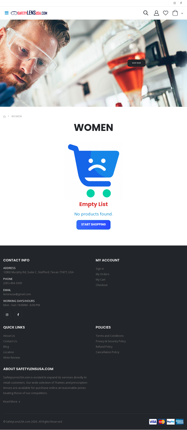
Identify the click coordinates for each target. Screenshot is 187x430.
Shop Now (136, 63)
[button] (143, 14)
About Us (9, 337)
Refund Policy (105, 348)
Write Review (12, 358)
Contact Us (10, 342)
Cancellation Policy (108, 353)
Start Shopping (93, 225)
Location (9, 353)
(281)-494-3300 (12, 284)
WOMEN (17, 116)
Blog (6, 348)
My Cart (101, 280)
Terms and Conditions (110, 337)
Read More (12, 402)
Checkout (102, 285)
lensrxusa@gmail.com (17, 295)
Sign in (100, 269)
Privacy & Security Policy (112, 342)
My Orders (103, 275)
